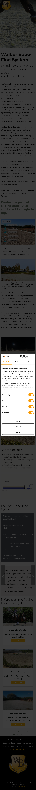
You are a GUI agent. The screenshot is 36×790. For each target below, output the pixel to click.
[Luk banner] (33, 356)
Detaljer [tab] (18, 362)
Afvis (18, 432)
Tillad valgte (18, 426)
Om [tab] (29, 362)
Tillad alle (18, 421)
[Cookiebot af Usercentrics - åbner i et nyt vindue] (21, 356)
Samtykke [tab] (6, 362)
